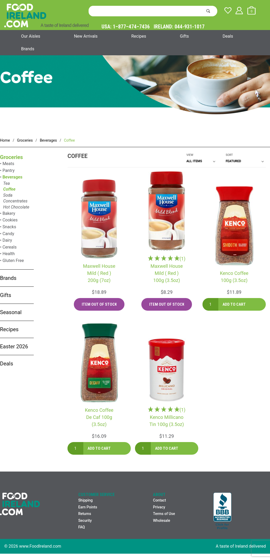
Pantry (8, 170)
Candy (8, 233)
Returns (84, 514)
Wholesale (161, 520)
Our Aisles (30, 36)
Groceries (11, 157)
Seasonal (11, 312)
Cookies (9, 219)
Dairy (7, 240)
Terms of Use (164, 514)
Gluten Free (13, 260)
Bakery (8, 213)
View (189, 155)
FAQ (81, 527)
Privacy (159, 507)
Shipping (85, 500)
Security (85, 520)
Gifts (184, 36)
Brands (27, 48)
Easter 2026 (14, 346)
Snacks (9, 226)
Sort (229, 155)
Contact (159, 500)
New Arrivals (86, 36)
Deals (228, 36)
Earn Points (87, 507)
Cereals (9, 247)
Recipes (138, 36)
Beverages (12, 177)
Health (8, 253)
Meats (8, 163)
